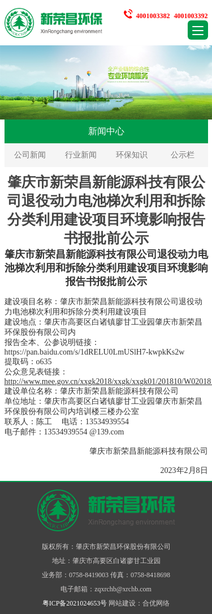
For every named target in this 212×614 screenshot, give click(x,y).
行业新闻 (81, 155)
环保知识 (132, 155)
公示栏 (182, 155)
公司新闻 (30, 155)
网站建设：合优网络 (139, 603)
